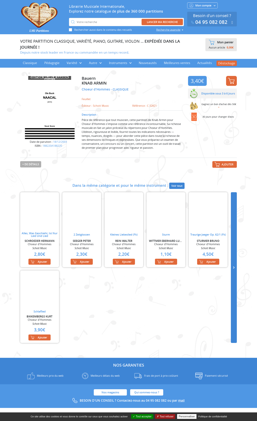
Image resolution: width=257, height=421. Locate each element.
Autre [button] (95, 63)
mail (181, 400)
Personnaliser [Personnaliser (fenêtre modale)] (187, 416)
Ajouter (231, 81)
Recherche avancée (168, 30)
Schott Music (101, 106)
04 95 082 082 (210, 22)
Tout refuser (165, 416)
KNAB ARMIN (94, 83)
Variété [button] (74, 63)
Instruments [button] (120, 63)
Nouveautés (148, 63)
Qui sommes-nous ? (146, 392)
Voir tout (176, 186)
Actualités (204, 63)
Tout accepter (142, 416)
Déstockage (226, 63)
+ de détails (30, 164)
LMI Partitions (39, 30)
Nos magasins (110, 392)
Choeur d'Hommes (96, 89)
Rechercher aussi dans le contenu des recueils (103, 30)
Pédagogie (52, 63)
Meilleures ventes (177, 63)
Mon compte (202, 5)
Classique (30, 63)
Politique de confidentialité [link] (212, 416)
